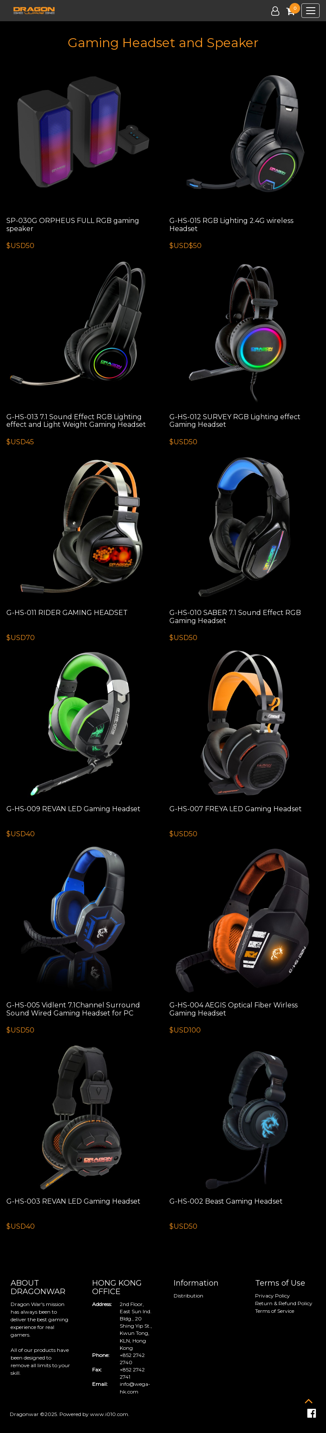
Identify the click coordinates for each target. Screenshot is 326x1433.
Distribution (188, 1295)
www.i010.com (109, 1414)
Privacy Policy (272, 1295)
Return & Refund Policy (283, 1303)
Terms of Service (274, 1311)
